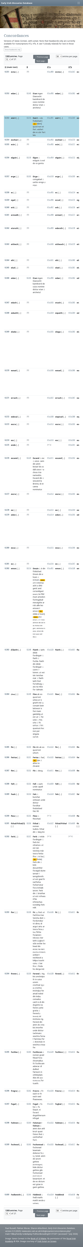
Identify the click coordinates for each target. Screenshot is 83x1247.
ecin (13, 144)
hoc (42, 728)
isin (42, 623)
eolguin (36, 160)
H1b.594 (71, 510)
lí (43, 940)
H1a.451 (50, 568)
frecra (58, 1091)
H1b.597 (71, 564)
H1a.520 (50, 649)
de (43, 99)
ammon (35, 623)
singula (36, 734)
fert (34, 129)
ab (38, 694)
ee (12, 510)
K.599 (7, 1144)
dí (41, 1066)
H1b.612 (71, 973)
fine (57, 694)
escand (14, 458)
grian (38, 1184)
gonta (41, 163)
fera (40, 929)
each (40, 784)
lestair (35, 466)
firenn (14, 973)
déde (35, 652)
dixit (41, 918)
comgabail (37, 179)
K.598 (7, 1123)
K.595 (7, 1052)
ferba (40, 853)
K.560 (7, 207)
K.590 (7, 816)
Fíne (35, 694)
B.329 (29, 458)
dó (38, 1077)
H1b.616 (71, 1123)
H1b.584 (71, 313)
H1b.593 (71, 424)
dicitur (35, 105)
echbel (35, 955)
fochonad (37, 1147)
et (43, 126)
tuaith (35, 1083)
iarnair (35, 873)
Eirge (35, 176)
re (38, 1093)
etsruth (14, 228)
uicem (35, 982)
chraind (36, 766)
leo (41, 605)
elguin (14, 157)
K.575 (7, 445)
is (41, 160)
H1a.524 (50, 794)
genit (35, 588)
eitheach (59, 244)
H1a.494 (50, 157)
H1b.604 (71, 757)
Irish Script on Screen (46, 1241)
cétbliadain (37, 1075)
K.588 (7, 784)
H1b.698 (71, 770)
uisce (37, 461)
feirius (14, 757)
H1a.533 (50, 1144)
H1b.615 (71, 1104)
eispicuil (59, 416)
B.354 (29, 794)
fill (38, 811)
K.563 (7, 244)
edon (13, 514)
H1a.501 (50, 260)
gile (41, 1170)
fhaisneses (37, 1099)
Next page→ (41, 61)
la (41, 481)
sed (41, 634)
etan (41, 105)
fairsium (36, 1072)
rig (42, 1019)
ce (37, 163)
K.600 (7, 1194)
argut (35, 926)
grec (34, 628)
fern (35, 711)
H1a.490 (50, 93)
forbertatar (38, 885)
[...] (17, 72)
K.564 (7, 260)
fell (12, 784)
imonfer (39, 1027)
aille (38, 605)
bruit (35, 1131)
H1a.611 (50, 770)
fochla (35, 661)
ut (40, 672)
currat (35, 736)
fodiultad (37, 121)
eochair (58, 140)
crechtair (37, 985)
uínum (35, 752)
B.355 (29, 816)
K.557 (7, 176)
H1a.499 (50, 228)
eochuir (14, 140)
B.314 (29, 568)
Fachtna (36, 915)
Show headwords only (12, 50)
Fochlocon (37, 1052)
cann (42, 461)
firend (58, 973)
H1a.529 (50, 1052)
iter (41, 937)
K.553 (7, 118)
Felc (35, 794)
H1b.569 (71, 118)
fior (12, 912)
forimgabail (38, 599)
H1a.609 (50, 784)
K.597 (7, 1104)
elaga (58, 331)
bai (41, 963)
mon (43, 620)
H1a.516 (50, 564)
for (34, 689)
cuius (35, 102)
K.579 (7, 514)
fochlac (14, 1052)
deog (40, 770)
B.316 (29, 118)
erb (12, 207)
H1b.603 (71, 747)
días (34, 1077)
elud (13, 267)
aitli (43, 1128)
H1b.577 (71, 215)
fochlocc (59, 1052)
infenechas (37, 902)
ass (34, 686)
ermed (58, 215)
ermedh (14, 215)
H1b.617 (71, 1144)
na (39, 594)
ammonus (40, 628)
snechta (36, 1036)
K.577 (7, 494)
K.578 (7, 510)
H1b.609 (71, 823)
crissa (42, 1044)
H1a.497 (50, 207)
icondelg (36, 904)
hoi (34, 1107)
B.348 (29, 649)
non (39, 126)
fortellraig (37, 684)
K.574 (7, 440)
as (33, 625)
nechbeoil (37, 957)
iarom (35, 890)
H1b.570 (71, 140)
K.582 (7, 568)
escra (13, 424)
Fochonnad (38, 1144)
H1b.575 (71, 200)
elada (13, 331)
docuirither (38, 868)
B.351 (29, 757)
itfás (35, 899)
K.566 (7, 278)
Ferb (35, 836)
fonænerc (37, 935)
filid (42, 594)
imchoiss (36, 1019)
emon (13, 568)
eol (43, 160)
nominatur (37, 489)
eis (41, 118)
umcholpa (40, 976)
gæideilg (36, 714)
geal (40, 879)
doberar (36, 1153)
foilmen (14, 1123)
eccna (58, 72)
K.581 (7, 564)
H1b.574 (71, 192)
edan (13, 93)
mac (42, 915)
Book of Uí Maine (38, 1238)
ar (43, 602)
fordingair (37, 655)
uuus (37, 634)
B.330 (29, 176)
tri (39, 856)
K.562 (7, 228)
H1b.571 (71, 144)
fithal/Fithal (61, 823)
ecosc (35, 949)
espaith (58, 313)
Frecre (36, 1091)
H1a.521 (50, 694)
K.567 (7, 302)
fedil (35, 1197)
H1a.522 (50, 747)
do (34, 163)
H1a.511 (50, 458)
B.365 (29, 1144)
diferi (35, 763)
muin (35, 597)
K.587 (7, 770)
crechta (38, 988)
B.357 (29, 836)
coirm (35, 669)
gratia (35, 1010)
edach (14, 302)
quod (35, 126)
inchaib (40, 887)
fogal (13, 1104)
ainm (38, 464)
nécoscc (36, 937)
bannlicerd (37, 99)
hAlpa (35, 960)
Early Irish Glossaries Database (16, 3)
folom (35, 1134)
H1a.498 (50, 215)
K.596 (7, 1091)
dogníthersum (39, 1115)
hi (41, 1153)
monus (37, 625)
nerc (43, 949)
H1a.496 (50, 200)
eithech (14, 244)
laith (43, 649)
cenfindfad (37, 1137)
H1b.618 (71, 1194)
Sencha (36, 918)
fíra (34, 856)
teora (35, 853)
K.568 (7, 313)
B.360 (29, 1052)
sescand (36, 481)
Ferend (36, 973)
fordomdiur (38, 920)
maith (39, 1197)
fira (34, 966)
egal (13, 200)
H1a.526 (50, 912)
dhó (40, 585)
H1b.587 (71, 398)
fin (12, 747)
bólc (34, 865)
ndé (34, 907)
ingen (40, 93)
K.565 (7, 267)
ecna (13, 72)
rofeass (42, 896)
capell (40, 786)
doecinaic (39, 1041)
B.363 (29, 1104)
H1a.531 (50, 1104)
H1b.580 (71, 260)
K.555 (7, 144)
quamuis (36, 728)
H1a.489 (50, 72)
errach (14, 398)
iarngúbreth (38, 876)
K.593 (7, 912)
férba (38, 932)
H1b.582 (71, 93)
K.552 (7, 93)
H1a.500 (50, 244)
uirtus (35, 725)
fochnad (59, 1144)
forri (35, 1140)
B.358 (29, 912)
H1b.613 (71, 1052)
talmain (39, 689)
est (43, 672)
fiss (40, 719)
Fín (34, 747)
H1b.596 (71, 548)
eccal (57, 200)
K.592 (7, 836)
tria (39, 472)
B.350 (29, 747)
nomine (41, 102)
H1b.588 (71, 416)
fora (35, 887)
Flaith (35, 649)
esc (12, 440)
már (34, 678)
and (39, 588)
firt (41, 725)
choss (35, 472)
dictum (41, 1181)
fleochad (36, 818)
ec (12, 192)
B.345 (29, 93)
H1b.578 (71, 228)
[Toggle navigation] (79, 3)
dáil (34, 469)
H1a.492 (50, 140)
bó (43, 832)
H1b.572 (71, 157)
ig (42, 985)
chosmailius (38, 1060)
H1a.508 (50, 416)
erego (41, 182)
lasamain (37, 1150)
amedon (41, 597)
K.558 (7, 192)
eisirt (13, 118)
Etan (35, 93)
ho (34, 969)
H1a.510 (50, 440)
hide (35, 1167)
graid (41, 1055)
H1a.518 (50, 176)
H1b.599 (71, 176)
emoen (36, 608)
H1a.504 (50, 313)
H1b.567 (71, 72)
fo (41, 1104)
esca (13, 548)
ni (37, 132)
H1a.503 (50, 302)
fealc (13, 794)
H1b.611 (71, 912)
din (34, 132)
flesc (13, 816)
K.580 (7, 548)
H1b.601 (71, 649)
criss (42, 1024)
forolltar (36, 805)
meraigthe (37, 602)
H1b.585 (71, 331)
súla (34, 943)
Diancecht (37, 96)
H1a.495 (50, 192)
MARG (42, 580)
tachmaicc (37, 1033)
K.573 (7, 424)
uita (34, 722)
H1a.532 (50, 1123)
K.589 (7, 794)
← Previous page (41, 57)
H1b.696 (71, 784)
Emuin (36, 568)
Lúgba (40, 940)
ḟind (40, 1134)
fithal (41, 829)
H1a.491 (50, 118)
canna (35, 486)
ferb (13, 836)
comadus (37, 999)
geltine (36, 1161)
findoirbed (37, 808)
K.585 (7, 747)
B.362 (29, 1091)
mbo (41, 686)
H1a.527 (50, 823)
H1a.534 (50, 1194)
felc (34, 811)
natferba (37, 882)
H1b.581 (71, 267)
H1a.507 (50, 398)
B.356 (29, 823)
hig (43, 973)
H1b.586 (71, 370)
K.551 (7, 72)
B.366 (29, 1194)
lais (34, 135)
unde (35, 786)
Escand (36, 458)
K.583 (7, 649)
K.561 (7, 215)
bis (34, 976)
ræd (39, 1096)
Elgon (35, 157)
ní (40, 1109)
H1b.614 (71, 1091)
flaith (35, 658)
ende (13, 445)
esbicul (14, 416)
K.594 (7, 973)
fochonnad (37, 1173)
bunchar (36, 797)
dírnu (37, 923)
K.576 (7, 458)
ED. (35, 124)
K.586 (7, 757)
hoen (35, 577)
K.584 (7, 694)
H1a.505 (50, 331)
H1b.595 (71, 514)
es (12, 564)
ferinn (35, 1007)
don (39, 1128)
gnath (35, 702)
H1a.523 (50, 757)
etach (58, 302)
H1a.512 (50, 424)
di (40, 483)
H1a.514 (50, 514)
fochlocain (39, 1063)
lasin (42, 705)
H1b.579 (71, 244)
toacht (41, 960)
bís (40, 466)
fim (12, 770)
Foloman (37, 1123)
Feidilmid (59, 1194)
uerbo (35, 182)
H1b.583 (71, 302)
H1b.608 (71, 816)
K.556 (7, 157)
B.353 (29, 784)
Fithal (35, 823)
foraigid (36, 870)
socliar (39, 943)
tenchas (39, 675)
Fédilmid (37, 1194)
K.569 (7, 331)
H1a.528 (50, 973)
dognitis (36, 1005)
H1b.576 (71, 207)
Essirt (35, 118)
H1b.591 (71, 445)
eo (41, 694)
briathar (41, 893)
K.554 (7, 140)
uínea (35, 700)
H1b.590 (71, 440)
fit (40, 722)
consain (36, 705)
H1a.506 (50, 370)
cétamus (36, 845)
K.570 (7, 370)
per (38, 731)
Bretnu (36, 483)
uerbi (41, 1007)
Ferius (35, 757)
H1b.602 (71, 694)
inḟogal (36, 1118)
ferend (36, 1013)
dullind (36, 1069)
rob (34, 605)
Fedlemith (16, 1194)
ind (40, 702)
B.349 (29, 694)
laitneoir (36, 708)
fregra (14, 1091)
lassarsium (37, 1178)
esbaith (14, 313)
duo (34, 637)
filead (35, 1057)
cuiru (35, 963)
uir (37, 717)
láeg (40, 832)
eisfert (40, 129)
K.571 (7, 398)
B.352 (29, 770)
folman (36, 1125)
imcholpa (37, 990)
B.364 (29, 1123)
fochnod (15, 1144)
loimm (35, 672)
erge (13, 176)
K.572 (7, 416)
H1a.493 (50, 144)
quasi (40, 1131)
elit (12, 260)
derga (38, 969)
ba (42, 856)
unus (34, 631)
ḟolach (35, 1109)
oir (40, 1016)
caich (35, 1002)
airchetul (37, 107)
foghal (58, 1104)
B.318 (29, 157)
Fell (34, 784)
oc (43, 466)
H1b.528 (71, 568)
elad (57, 267)
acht (35, 585)
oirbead (36, 800)
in (39, 763)
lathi (35, 940)
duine (42, 870)
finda (40, 966)
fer (42, 717)
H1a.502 (50, 267)
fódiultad (37, 571)
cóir (39, 132)
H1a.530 (50, 1091)
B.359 (29, 973)
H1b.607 (71, 794)
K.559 (7, 200)
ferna (42, 1036)
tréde (41, 836)
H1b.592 (71, 458)
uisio (35, 719)
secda (41, 1200)
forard (36, 1112)
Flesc (35, 816)
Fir (34, 912)
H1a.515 (50, 548)
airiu (40, 926)
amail (35, 993)
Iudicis (35, 829)
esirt (57, 118)
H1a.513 (50, 510)
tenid (37, 1156)
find (39, 681)
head (35, 946)
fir (44, 879)
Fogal (35, 1104)
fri (34, 1063)
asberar (36, 1066)
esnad (14, 370)
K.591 (7, 823)
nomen (36, 826)
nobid (40, 993)
